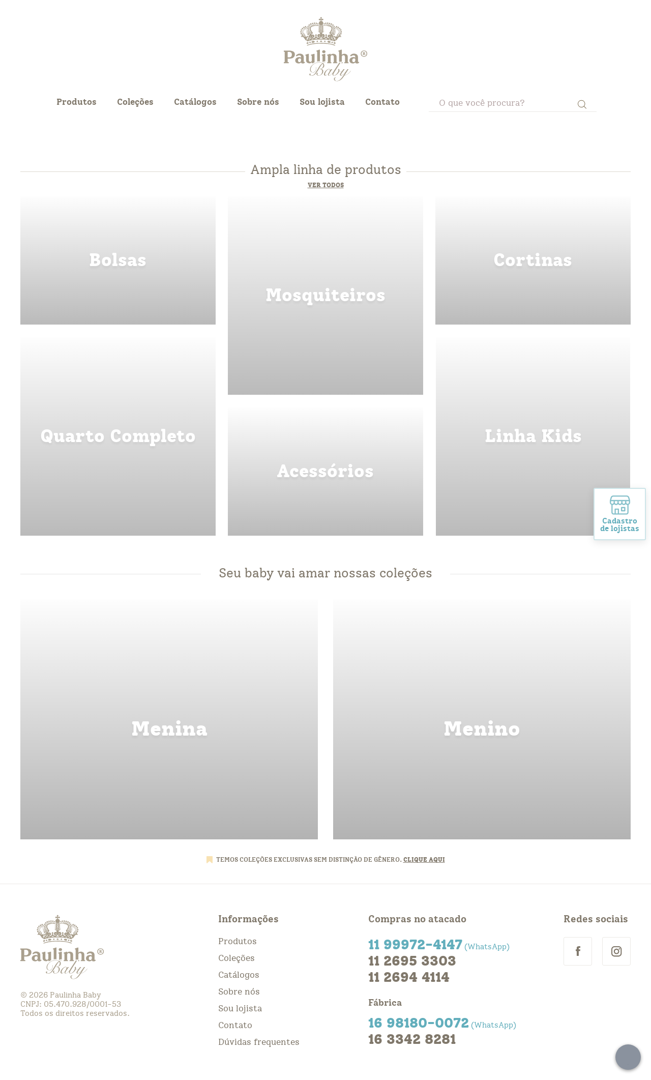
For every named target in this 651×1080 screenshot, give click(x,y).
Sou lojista (322, 102)
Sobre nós (258, 102)
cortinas (533, 260)
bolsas (118, 260)
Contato (382, 102)
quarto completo (118, 436)
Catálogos (195, 102)
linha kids (533, 436)
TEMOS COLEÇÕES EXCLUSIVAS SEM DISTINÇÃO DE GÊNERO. (309, 860)
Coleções (135, 102)
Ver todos (326, 185)
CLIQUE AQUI (424, 860)
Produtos (76, 102)
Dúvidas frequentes (259, 1042)
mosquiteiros (325, 295)
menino (482, 719)
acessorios (325, 471)
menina (169, 719)
